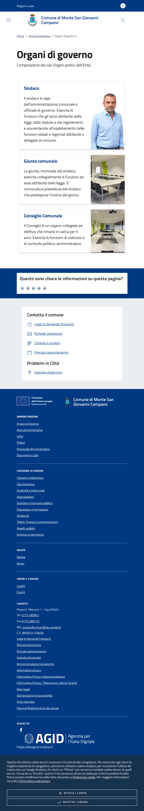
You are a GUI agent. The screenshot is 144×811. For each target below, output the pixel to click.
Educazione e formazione (32, 509)
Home (20, 36)
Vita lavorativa (26, 484)
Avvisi (20, 563)
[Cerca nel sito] (122, 20)
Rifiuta (72, 793)
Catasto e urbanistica (30, 477)
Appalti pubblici (26, 528)
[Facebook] (21, 731)
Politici (21, 442)
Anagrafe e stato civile (31, 490)
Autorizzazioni (25, 496)
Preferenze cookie (84, 777)
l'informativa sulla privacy (34, 781)
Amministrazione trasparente (35, 664)
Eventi (21, 592)
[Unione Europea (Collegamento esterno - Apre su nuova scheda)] (36, 402)
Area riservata (26, 701)
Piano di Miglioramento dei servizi (38, 708)
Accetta (72, 802)
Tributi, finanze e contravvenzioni (37, 522)
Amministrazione (39, 36)
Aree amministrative (30, 430)
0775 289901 (30, 615)
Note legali (23, 689)
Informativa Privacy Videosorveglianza (41, 676)
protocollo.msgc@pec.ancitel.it (42, 627)
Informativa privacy (29, 670)
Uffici (20, 436)
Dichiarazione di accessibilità (34, 695)
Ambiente (23, 515)
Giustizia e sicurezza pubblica (35, 503)
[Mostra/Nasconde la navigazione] (8, 19)
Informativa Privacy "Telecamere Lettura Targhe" (47, 682)
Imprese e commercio (30, 534)
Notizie (21, 557)
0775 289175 (30, 621)
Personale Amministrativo (33, 449)
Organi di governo (28, 423)
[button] (25, 6)
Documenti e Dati (27, 455)
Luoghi (21, 586)
